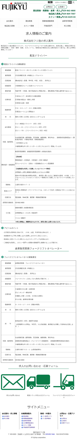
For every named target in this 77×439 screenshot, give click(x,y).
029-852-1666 (50, 434)
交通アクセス (66, 423)
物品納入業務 (10, 26)
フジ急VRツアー (47, 416)
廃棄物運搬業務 (48, 21)
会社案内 (9, 21)
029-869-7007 (67, 14)
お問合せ (49, 7)
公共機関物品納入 (28, 423)
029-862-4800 (67, 11)
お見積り (61, 7)
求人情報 (67, 26)
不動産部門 (48, 26)
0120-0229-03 (68, 17)
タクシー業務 (29, 26)
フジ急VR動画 (46, 418)
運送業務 (28, 21)
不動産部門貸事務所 (29, 427)
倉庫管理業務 (67, 21)
